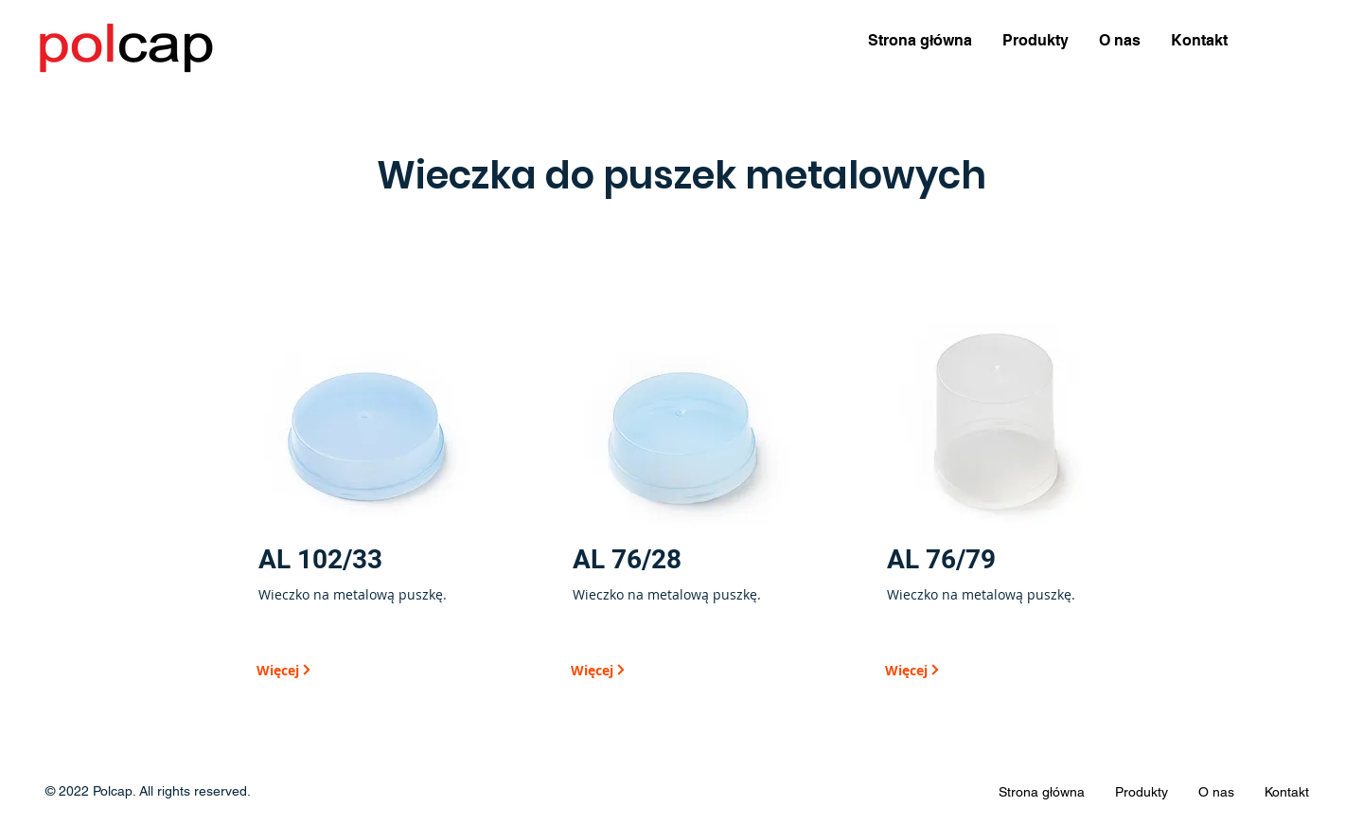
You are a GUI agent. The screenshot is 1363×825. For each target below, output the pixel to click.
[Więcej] (323, 669)
